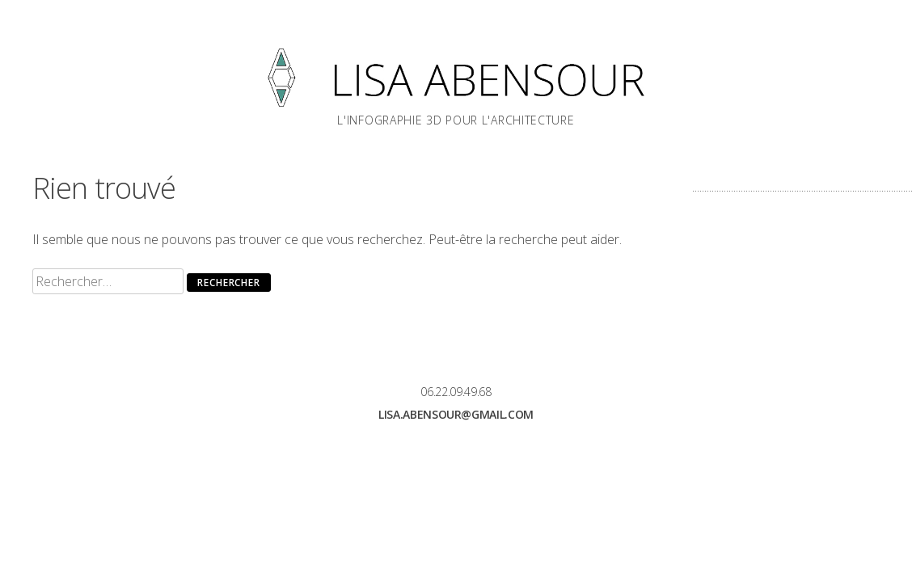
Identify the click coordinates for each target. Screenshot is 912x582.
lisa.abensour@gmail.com (456, 414)
